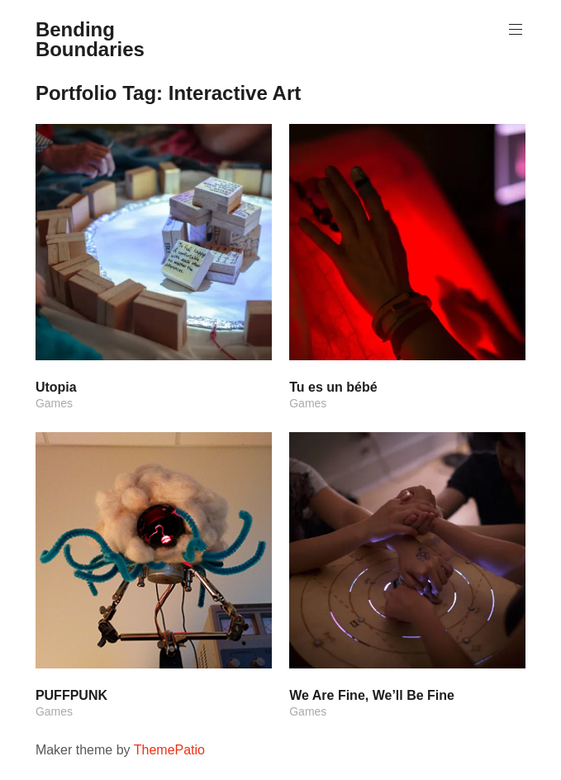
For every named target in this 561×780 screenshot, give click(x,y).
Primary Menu (514, 29)
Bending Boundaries (90, 39)
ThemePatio (169, 750)
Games (54, 403)
